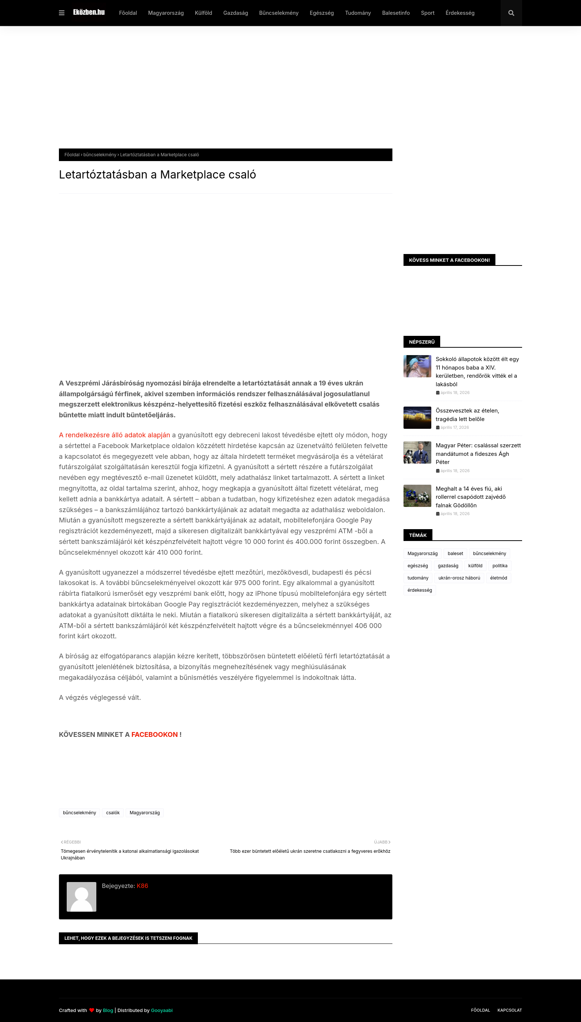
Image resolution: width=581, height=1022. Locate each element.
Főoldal (72, 154)
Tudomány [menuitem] (358, 13)
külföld (475, 565)
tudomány (418, 578)
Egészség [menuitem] (322, 13)
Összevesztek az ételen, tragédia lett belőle (467, 415)
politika (500, 565)
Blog (108, 1010)
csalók (113, 812)
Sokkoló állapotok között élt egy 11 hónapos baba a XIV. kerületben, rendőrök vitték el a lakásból (477, 371)
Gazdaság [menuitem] (235, 13)
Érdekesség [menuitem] (460, 13)
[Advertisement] (281, 93)
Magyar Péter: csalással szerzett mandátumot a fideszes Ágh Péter (478, 453)
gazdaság (448, 565)
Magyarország (145, 812)
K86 (141, 885)
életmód (498, 578)
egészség (418, 565)
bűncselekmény (99, 154)
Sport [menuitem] (428, 13)
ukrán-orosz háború (459, 578)
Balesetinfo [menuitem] (396, 13)
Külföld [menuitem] (203, 13)
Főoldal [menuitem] (128, 13)
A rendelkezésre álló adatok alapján (114, 435)
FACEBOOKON (156, 734)
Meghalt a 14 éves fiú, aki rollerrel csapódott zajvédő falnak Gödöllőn (471, 497)
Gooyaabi (162, 1010)
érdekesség (420, 590)
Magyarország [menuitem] (166, 13)
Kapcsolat (510, 1010)
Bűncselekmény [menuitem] (279, 13)
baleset (455, 553)
